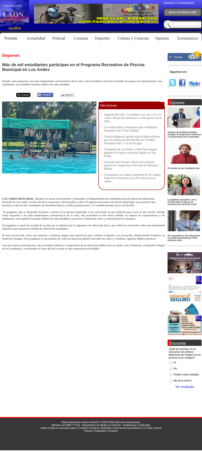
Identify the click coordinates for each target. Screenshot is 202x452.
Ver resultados (184, 387)
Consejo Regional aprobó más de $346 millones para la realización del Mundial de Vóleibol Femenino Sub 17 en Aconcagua (132, 140)
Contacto (113, 431)
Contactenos (186, 3)
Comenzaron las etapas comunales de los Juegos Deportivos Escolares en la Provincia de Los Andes (132, 178)
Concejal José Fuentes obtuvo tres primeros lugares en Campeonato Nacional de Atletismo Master (131, 165)
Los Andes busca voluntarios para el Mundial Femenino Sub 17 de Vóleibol (130, 129)
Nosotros (169, 3)
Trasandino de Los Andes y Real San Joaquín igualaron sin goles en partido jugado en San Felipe (130, 153)
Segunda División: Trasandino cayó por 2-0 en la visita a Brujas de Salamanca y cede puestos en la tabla (133, 118)
